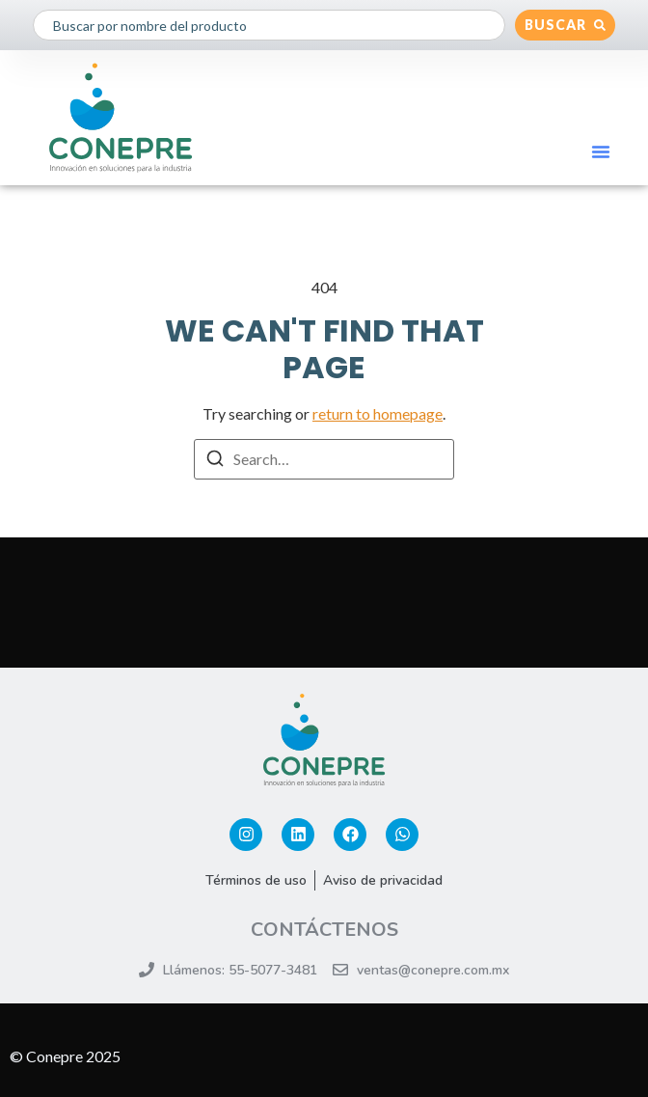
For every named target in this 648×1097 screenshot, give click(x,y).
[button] (600, 151)
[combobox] (269, 25)
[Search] (215, 461)
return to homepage (377, 413)
